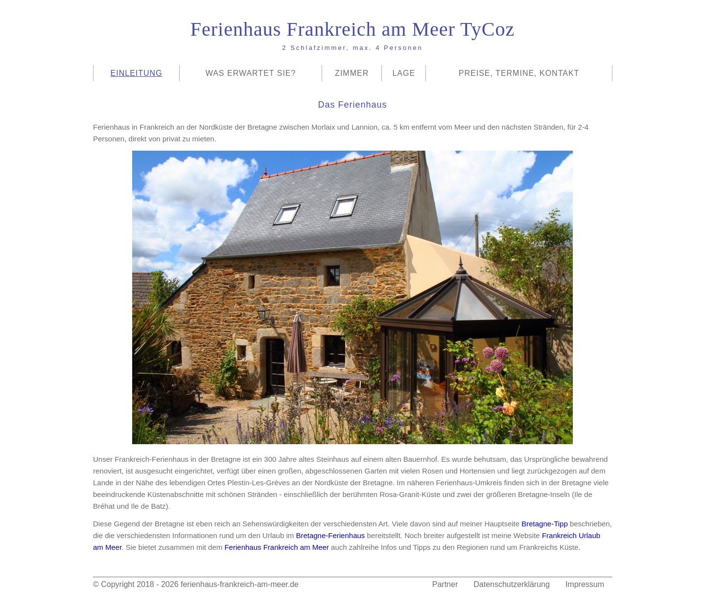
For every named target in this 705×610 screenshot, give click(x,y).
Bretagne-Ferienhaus (330, 535)
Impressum (584, 584)
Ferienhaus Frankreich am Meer (276, 547)
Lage (403, 73)
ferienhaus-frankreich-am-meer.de (240, 584)
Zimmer (352, 73)
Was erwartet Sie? (251, 73)
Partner (445, 584)
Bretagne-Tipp (544, 524)
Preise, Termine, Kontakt (519, 73)
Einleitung (137, 73)
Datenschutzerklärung (511, 584)
